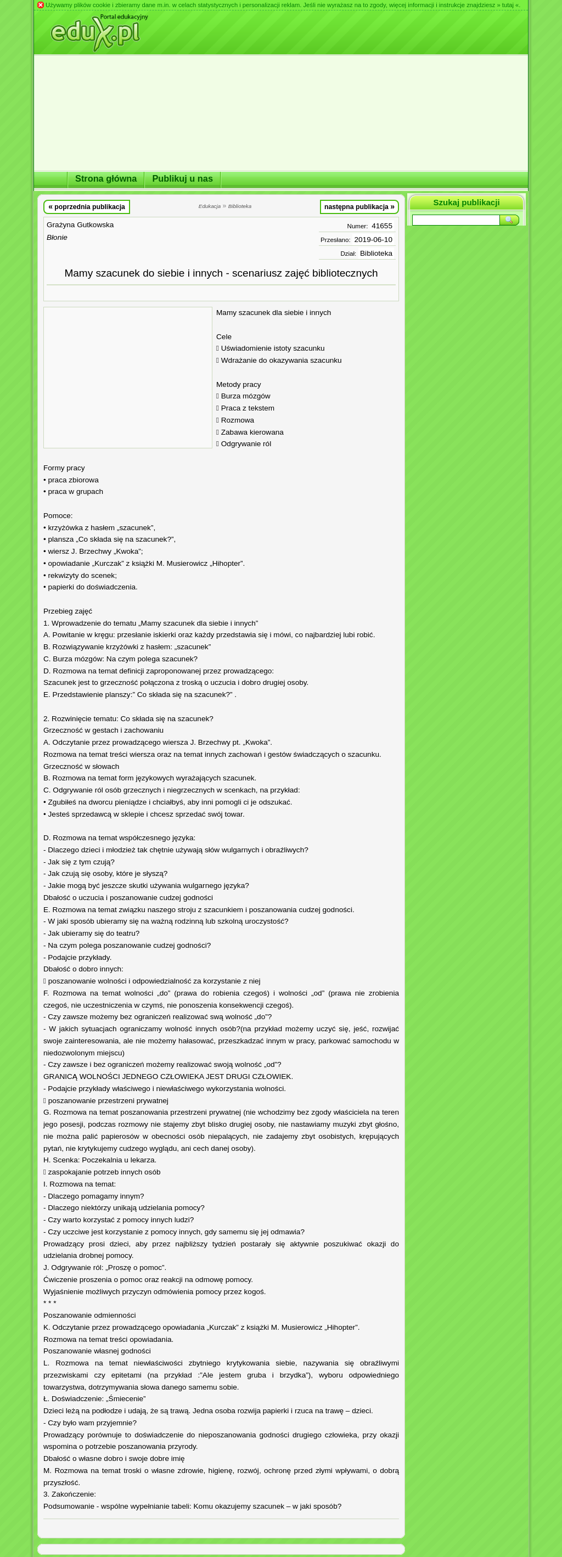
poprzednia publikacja (86, 206)
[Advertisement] (128, 377)
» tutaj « (508, 5)
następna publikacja (359, 206)
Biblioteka (376, 253)
